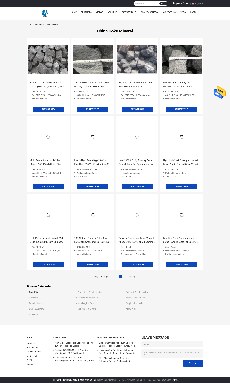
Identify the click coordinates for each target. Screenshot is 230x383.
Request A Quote (180, 3)
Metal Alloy (131, 309)
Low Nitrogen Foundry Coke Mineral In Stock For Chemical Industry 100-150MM (178, 84)
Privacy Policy (59, 380)
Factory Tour (129, 12)
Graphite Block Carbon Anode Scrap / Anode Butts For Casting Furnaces (180, 240)
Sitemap (31, 364)
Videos (99, 12)
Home (74, 12)
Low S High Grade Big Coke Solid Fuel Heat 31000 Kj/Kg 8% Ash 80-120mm (92, 162)
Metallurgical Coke (86, 303)
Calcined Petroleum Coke (137, 292)
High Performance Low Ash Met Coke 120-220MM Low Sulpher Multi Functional (46, 240)
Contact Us (169, 12)
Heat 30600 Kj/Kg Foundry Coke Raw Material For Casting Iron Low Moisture (136, 162)
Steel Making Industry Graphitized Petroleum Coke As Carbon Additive (115, 359)
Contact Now (48, 109)
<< (112, 276)
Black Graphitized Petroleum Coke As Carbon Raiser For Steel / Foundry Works (117, 344)
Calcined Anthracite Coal (89, 298)
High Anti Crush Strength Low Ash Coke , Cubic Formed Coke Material (181, 162)
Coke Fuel (33, 298)
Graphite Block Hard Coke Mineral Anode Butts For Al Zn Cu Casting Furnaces (136, 240)
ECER (176, 380)
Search (163, 3)
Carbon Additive (36, 309)
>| (134, 276)
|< (107, 276)
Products (86, 12)
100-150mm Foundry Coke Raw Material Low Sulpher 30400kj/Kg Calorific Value (91, 240)
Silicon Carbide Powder (136, 298)
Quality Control (150, 12)
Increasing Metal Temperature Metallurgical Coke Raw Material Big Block (74, 359)
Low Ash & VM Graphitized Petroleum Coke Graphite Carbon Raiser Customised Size (118, 352)
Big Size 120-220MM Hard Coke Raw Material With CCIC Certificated (135, 84)
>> (129, 276)
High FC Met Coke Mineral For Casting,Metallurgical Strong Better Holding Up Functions (48, 84)
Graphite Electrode (134, 303)
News (183, 12)
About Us (112, 12)
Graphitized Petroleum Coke (90, 292)
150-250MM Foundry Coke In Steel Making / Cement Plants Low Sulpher (92, 84)
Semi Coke (34, 314)
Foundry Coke (35, 303)
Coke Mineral (35, 292)
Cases (193, 12)
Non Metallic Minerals (88, 309)
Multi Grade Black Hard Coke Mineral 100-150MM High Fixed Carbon (46, 162)
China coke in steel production (81, 380)
